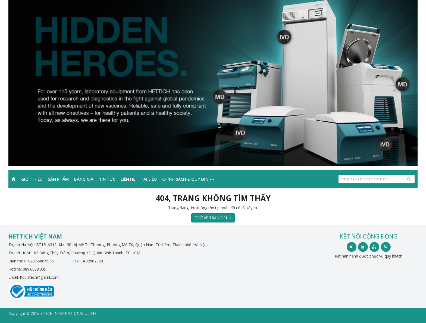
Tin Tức (107, 179)
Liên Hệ (128, 179)
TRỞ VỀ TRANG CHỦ (213, 217)
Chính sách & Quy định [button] (188, 179)
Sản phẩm (58, 179)
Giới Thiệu (32, 179)
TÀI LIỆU (149, 179)
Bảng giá (83, 179)
